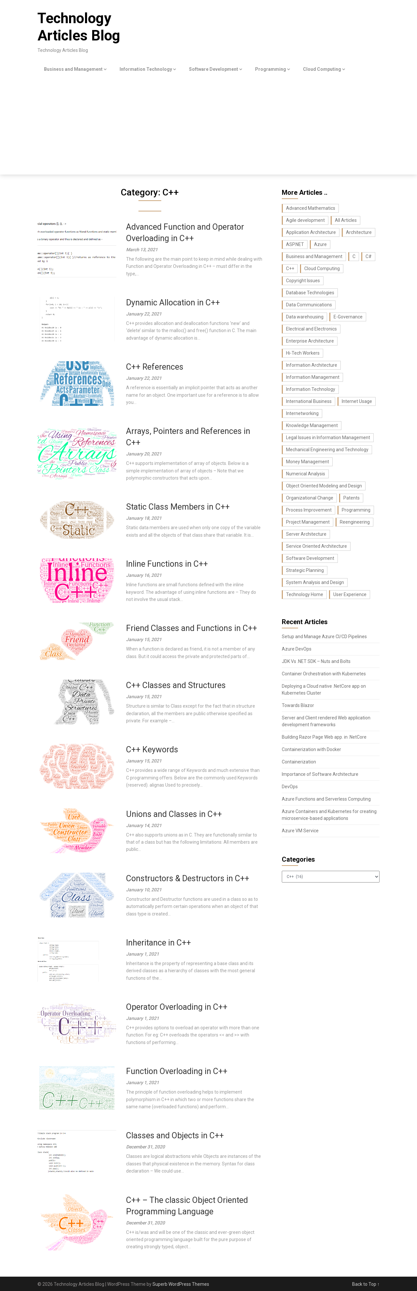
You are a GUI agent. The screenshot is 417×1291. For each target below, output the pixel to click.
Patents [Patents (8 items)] (351, 497)
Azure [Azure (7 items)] (320, 244)
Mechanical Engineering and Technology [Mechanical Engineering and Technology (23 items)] (327, 449)
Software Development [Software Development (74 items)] (310, 558)
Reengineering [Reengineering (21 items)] (355, 522)
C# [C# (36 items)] (369, 256)
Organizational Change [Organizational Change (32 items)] (309, 497)
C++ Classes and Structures (176, 685)
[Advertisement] (208, 125)
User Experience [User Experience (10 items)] (350, 594)
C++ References (154, 367)
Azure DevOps (296, 649)
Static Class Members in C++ (178, 507)
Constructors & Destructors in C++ (187, 878)
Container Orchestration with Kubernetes (324, 673)
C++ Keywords (152, 749)
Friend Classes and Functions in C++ (191, 628)
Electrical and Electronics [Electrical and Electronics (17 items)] (311, 328)
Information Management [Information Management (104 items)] (312, 377)
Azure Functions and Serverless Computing (326, 799)
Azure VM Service (300, 830)
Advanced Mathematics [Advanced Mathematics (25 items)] (310, 208)
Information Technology (146, 69)
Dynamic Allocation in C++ (173, 302)
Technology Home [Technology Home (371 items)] (304, 594)
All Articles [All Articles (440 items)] (346, 220)
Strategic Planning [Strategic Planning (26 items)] (305, 570)
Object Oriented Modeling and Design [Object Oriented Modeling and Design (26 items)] (324, 485)
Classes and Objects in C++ (175, 1135)
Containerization (299, 761)
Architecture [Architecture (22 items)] (359, 232)
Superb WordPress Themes (180, 1284)
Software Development (213, 69)
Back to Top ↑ (366, 1284)
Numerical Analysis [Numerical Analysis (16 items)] (305, 473)
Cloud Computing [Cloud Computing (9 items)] (322, 268)
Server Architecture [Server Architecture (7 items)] (306, 534)
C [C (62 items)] (353, 256)
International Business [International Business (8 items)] (309, 401)
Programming (270, 69)
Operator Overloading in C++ (176, 1007)
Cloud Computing (322, 69)
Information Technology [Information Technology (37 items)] (310, 389)
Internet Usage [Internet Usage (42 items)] (357, 401)
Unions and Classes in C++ (174, 814)
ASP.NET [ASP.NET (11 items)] (295, 244)
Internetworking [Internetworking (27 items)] (302, 413)
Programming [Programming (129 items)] (356, 510)
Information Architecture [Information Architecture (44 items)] (311, 365)
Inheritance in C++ (158, 942)
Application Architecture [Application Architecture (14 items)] (311, 232)
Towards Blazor (298, 705)
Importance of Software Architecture (320, 774)
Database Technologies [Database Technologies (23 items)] (310, 292)
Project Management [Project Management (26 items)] (308, 522)
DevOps (290, 786)
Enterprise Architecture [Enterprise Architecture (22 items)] (310, 341)
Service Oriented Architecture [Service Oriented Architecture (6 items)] (316, 546)
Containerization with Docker (311, 749)
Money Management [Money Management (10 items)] (307, 461)
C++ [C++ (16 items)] (290, 268)
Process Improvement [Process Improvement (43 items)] (309, 510)
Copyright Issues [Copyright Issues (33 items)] (303, 280)
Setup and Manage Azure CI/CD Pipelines (324, 636)
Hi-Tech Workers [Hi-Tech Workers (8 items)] (303, 353)
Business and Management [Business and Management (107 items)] (314, 256)
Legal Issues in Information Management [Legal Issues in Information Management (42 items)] (328, 437)
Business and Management (73, 69)
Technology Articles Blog (78, 27)
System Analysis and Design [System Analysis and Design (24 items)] (315, 582)
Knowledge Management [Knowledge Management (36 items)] (312, 425)
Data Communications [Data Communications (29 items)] (309, 304)
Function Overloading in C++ (176, 1071)
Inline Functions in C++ (167, 564)
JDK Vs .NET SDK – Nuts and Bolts (316, 661)
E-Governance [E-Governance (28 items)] (348, 316)
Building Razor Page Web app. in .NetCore (324, 737)
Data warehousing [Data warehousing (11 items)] (305, 316)
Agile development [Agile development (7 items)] (305, 220)
